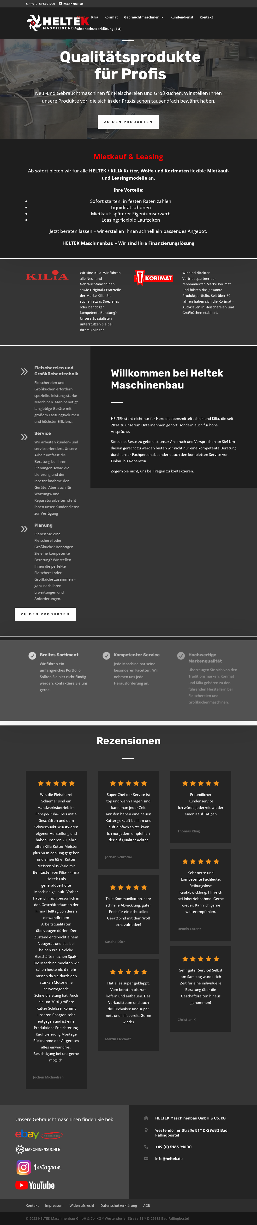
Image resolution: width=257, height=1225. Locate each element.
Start (81, 17)
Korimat (111, 17)
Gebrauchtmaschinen (141, 17)
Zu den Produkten (128, 122)
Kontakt (206, 17)
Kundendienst (181, 17)
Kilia (94, 17)
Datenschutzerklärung (119, 1205)
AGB (146, 1205)
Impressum (54, 1205)
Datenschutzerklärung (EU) (99, 29)
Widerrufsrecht (82, 1205)
